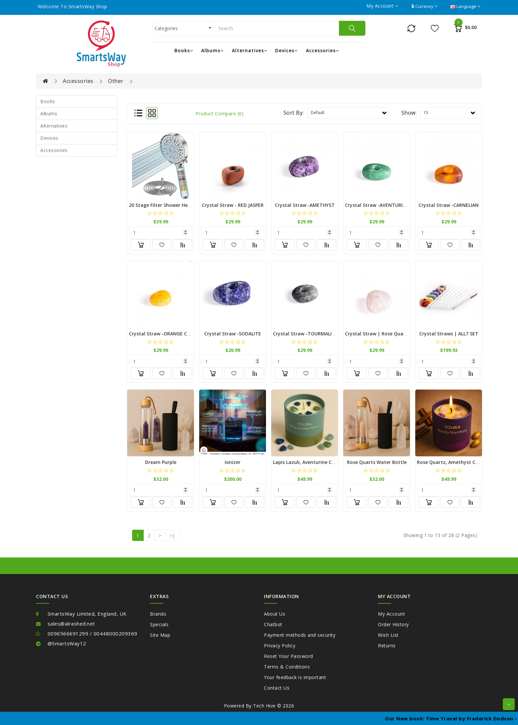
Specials (159, 624)
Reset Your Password (288, 656)
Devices (286, 50)
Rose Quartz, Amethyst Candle (452, 462)
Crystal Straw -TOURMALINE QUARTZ (315, 333)
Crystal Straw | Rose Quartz (377, 333)
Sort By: (293, 112)
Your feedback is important (295, 677)
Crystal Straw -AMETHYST (305, 205)
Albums (212, 50)
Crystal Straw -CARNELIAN (449, 205)
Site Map (160, 635)
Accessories (322, 50)
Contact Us (276, 688)
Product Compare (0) (220, 113)
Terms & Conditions (287, 667)
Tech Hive (264, 706)
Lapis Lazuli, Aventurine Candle (309, 462)
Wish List (388, 635)
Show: (409, 112)
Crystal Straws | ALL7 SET (448, 333)
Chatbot (273, 624)
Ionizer (232, 462)
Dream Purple (160, 462)
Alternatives (249, 50)
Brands (158, 614)
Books (183, 50)
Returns (387, 645)
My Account (391, 614)
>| (172, 535)
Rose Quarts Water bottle (377, 462)
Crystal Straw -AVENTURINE (377, 205)
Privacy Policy (279, 645)
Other (116, 81)
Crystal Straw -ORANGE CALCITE (166, 333)
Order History (393, 624)
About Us (274, 614)
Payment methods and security (299, 635)
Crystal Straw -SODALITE (232, 333)
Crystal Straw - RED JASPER (233, 205)
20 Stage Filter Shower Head (161, 205)
